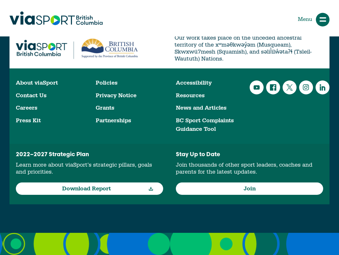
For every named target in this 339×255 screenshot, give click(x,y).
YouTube (257, 87)
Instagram (306, 87)
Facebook (273, 87)
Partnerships (113, 120)
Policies (107, 82)
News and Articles (201, 108)
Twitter (290, 87)
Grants (105, 108)
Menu (313, 19)
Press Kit (28, 120)
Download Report (108, 188)
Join (250, 188)
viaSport (56, 18)
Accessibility (194, 82)
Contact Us (31, 95)
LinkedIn (322, 87)
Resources (190, 95)
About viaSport (37, 82)
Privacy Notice (116, 95)
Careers (26, 108)
